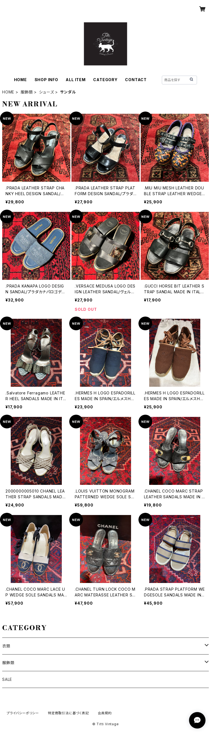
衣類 (6, 646)
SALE (7, 679)
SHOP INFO (46, 79)
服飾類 (27, 92)
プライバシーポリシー (23, 713)
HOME (20, 79)
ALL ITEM (75, 79)
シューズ (46, 92)
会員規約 (105, 713)
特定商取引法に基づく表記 (68, 713)
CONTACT (136, 79)
